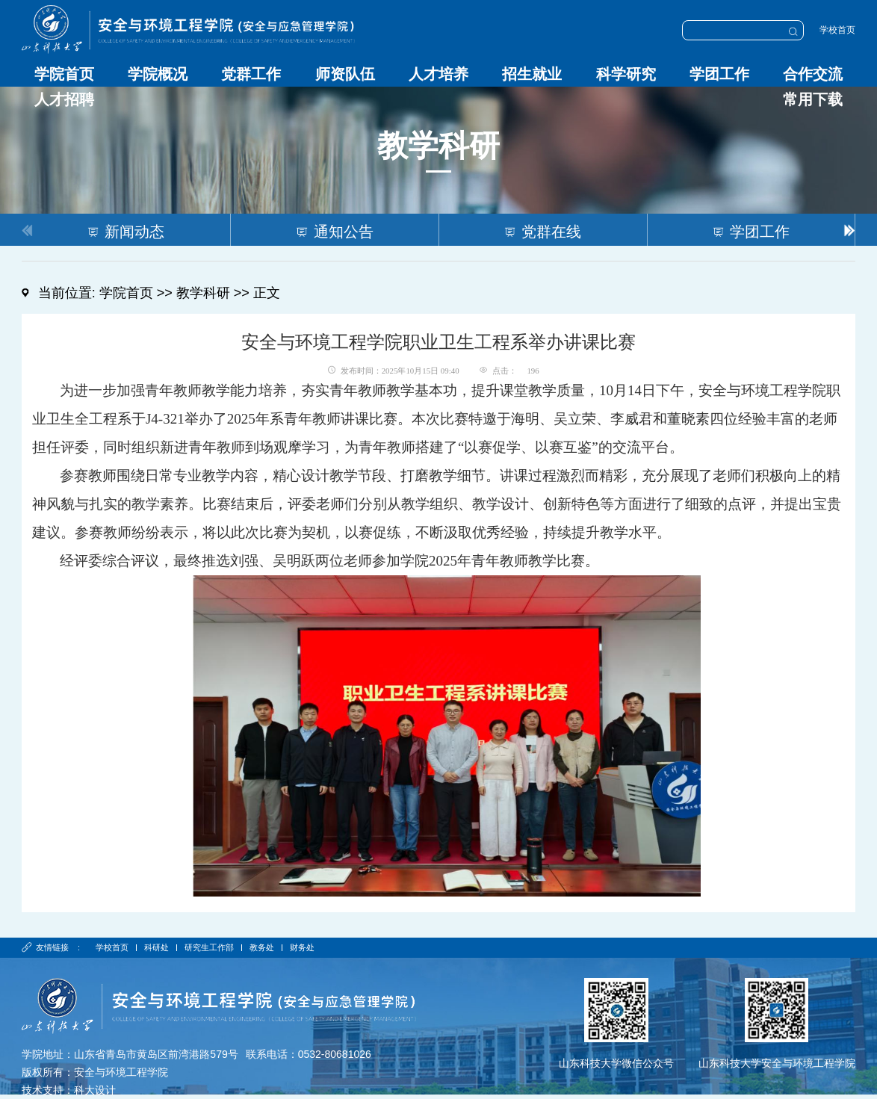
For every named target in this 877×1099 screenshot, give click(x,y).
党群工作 (251, 74)
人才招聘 (64, 99)
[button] (849, 229)
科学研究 (626, 74)
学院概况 (158, 74)
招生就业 (532, 74)
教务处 (264, 947)
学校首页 (837, 30)
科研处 (157, 947)
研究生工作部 (210, 947)
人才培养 (438, 74)
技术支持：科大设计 (69, 1090)
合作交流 (813, 74)
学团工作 (719, 74)
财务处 (305, 947)
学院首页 (64, 74)
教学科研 (203, 292)
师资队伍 (345, 74)
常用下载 (813, 99)
